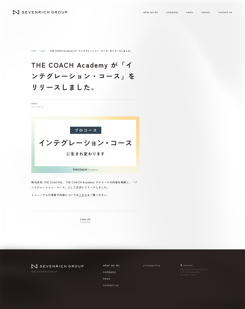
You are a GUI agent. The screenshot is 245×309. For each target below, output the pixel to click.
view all (85, 219)
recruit (205, 12)
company (172, 12)
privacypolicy (152, 265)
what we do (150, 12)
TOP (33, 50)
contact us (225, 12)
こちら (83, 195)
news (189, 12)
